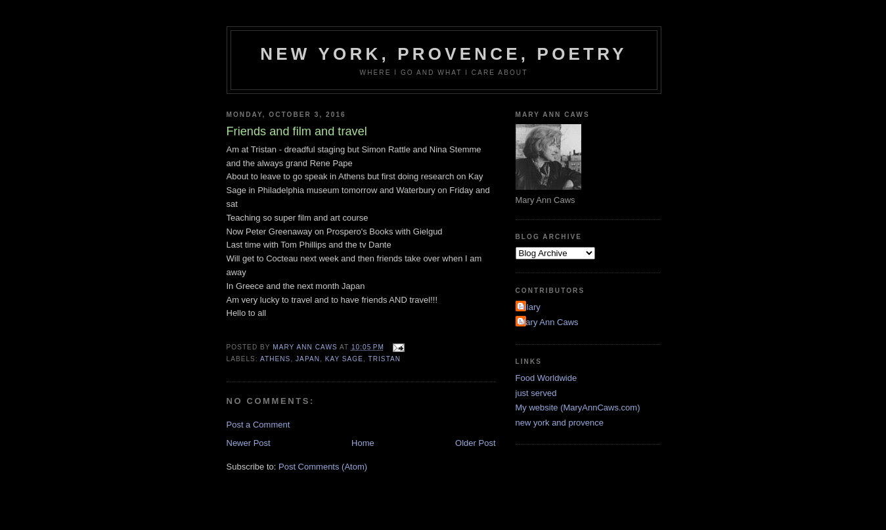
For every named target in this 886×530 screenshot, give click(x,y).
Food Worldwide (546, 378)
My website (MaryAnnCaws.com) (578, 407)
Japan (308, 359)
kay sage (344, 359)
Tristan (384, 359)
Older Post (475, 443)
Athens (275, 359)
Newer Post (249, 443)
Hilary (530, 307)
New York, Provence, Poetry (443, 54)
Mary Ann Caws (549, 322)
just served (536, 393)
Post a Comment (258, 425)
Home (362, 443)
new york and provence (560, 423)
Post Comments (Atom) (322, 467)
